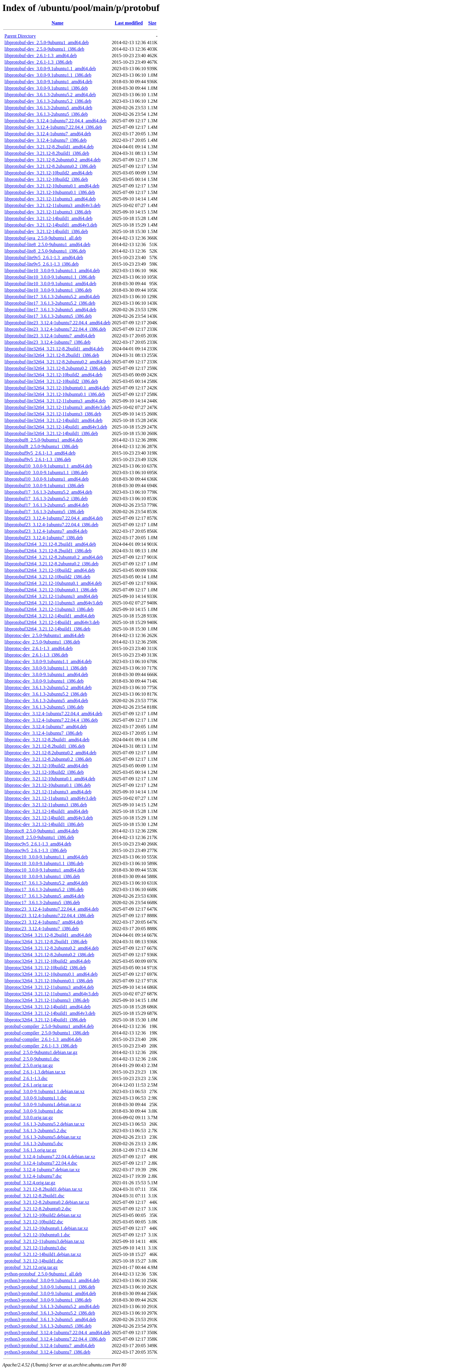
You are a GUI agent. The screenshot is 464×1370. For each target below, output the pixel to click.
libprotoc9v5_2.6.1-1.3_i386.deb (35, 850)
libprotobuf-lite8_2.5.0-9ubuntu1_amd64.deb (47, 244)
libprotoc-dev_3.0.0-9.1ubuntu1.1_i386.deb (45, 667)
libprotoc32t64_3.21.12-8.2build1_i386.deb (45, 941)
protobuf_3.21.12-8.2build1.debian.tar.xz (43, 1189)
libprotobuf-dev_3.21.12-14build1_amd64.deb (48, 218)
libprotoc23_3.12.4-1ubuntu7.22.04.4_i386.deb (49, 915)
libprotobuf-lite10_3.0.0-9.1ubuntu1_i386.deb (48, 290)
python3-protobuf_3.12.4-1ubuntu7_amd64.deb (49, 1345)
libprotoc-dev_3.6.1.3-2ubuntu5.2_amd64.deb (48, 687)
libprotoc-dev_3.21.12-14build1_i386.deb (44, 824)
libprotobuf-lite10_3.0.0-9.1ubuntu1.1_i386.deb (49, 277)
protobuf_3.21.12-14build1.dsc (33, 1260)
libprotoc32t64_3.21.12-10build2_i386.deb (45, 967)
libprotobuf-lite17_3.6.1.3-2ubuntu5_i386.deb (48, 316)
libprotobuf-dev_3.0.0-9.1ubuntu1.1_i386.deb (47, 75)
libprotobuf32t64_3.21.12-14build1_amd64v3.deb (51, 622)
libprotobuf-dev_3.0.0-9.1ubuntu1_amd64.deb (48, 81)
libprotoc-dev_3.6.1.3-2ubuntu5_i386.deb (44, 707)
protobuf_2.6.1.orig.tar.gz (28, 1084)
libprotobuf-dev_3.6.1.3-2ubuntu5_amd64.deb (48, 107)
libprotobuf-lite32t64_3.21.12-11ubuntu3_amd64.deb (55, 400)
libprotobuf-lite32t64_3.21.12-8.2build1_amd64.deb (54, 348)
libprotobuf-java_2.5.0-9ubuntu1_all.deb (43, 237)
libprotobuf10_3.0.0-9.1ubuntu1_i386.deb (44, 485)
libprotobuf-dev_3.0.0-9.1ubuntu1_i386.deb (46, 88)
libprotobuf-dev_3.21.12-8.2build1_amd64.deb (49, 146)
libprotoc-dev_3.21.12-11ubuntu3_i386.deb (45, 804)
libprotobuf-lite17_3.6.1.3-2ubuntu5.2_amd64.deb (52, 296)
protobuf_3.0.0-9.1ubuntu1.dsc (33, 1111)
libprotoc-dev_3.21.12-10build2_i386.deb (44, 772)
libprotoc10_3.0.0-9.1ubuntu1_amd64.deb (44, 869)
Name (57, 22)
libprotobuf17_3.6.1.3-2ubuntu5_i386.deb (44, 511)
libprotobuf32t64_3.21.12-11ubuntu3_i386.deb (49, 609)
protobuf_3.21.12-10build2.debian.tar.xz (42, 1215)
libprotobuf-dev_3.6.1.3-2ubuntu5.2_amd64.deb (50, 94)
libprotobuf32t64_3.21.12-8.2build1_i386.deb (47, 550)
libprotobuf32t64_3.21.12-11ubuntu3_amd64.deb (51, 596)
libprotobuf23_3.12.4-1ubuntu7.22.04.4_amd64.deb (53, 518)
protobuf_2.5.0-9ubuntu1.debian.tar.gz (41, 1052)
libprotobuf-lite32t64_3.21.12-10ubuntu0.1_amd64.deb (56, 387)
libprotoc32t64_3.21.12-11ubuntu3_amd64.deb (49, 987)
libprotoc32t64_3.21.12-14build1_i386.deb (45, 1019)
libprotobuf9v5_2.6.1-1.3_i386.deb (37, 459)
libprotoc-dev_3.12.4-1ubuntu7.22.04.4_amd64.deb (53, 713)
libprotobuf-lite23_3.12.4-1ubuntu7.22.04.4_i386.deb (55, 329)
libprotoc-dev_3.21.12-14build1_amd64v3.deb (48, 817)
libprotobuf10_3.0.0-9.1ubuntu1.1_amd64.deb (48, 466)
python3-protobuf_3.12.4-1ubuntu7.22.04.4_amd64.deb (57, 1332)
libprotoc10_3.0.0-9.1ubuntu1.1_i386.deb (43, 863)
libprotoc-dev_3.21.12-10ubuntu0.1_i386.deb (47, 785)
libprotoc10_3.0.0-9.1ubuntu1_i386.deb (42, 876)
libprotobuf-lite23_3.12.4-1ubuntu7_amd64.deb (49, 335)
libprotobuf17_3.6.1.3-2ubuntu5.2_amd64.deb (48, 492)
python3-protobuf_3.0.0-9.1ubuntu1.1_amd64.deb (51, 1280)
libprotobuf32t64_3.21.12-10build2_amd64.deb (49, 570)
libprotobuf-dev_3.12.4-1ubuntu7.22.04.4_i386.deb (53, 127)
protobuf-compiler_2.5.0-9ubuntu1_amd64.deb (49, 1026)
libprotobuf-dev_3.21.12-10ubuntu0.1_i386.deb (49, 192)
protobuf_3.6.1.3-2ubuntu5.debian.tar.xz (42, 1137)
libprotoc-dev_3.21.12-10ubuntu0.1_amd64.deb (49, 778)
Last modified (129, 22)
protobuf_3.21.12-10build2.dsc (33, 1221)
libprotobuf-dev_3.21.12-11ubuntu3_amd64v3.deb (52, 205)
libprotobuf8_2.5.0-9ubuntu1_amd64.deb (43, 439)
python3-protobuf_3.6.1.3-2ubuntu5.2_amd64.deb (51, 1306)
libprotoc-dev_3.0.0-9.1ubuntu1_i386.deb (44, 681)
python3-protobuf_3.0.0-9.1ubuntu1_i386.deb (47, 1299)
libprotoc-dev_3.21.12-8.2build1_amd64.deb (46, 739)
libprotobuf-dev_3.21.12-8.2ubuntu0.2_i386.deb (50, 166)
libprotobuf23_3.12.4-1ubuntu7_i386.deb (43, 537)
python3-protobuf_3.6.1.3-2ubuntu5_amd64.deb (50, 1319)
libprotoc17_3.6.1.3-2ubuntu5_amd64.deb (44, 896)
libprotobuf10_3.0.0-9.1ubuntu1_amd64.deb (46, 479)
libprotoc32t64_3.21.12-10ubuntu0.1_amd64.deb (51, 974)
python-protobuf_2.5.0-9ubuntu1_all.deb (43, 1273)
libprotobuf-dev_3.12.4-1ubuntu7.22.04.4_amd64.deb (55, 120)
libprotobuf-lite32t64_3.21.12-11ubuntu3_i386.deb (52, 413)
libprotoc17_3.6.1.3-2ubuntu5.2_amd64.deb (46, 882)
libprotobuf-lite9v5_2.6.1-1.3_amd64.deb (43, 257)
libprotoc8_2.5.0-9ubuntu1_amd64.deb (41, 830)
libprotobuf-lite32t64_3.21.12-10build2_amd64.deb (53, 374)
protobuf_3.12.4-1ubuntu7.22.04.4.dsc (40, 1163)
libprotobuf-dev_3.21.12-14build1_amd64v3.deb (50, 224)
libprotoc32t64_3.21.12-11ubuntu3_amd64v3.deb (51, 993)
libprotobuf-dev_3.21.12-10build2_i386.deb (46, 179)
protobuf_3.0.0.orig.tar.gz (28, 1117)
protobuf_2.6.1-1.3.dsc (26, 1078)
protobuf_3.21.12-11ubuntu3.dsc (35, 1247)
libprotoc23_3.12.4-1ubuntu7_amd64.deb (43, 922)
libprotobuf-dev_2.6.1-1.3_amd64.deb (40, 55)
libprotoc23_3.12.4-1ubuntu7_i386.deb (41, 928)
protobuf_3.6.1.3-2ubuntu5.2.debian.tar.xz (44, 1124)
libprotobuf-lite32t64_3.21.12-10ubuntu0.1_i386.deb (54, 394)
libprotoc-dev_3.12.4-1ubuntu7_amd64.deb (45, 726)
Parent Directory (20, 35)
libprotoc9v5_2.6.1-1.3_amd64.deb (37, 843)
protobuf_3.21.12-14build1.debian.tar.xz (42, 1254)
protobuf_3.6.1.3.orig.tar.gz (30, 1150)
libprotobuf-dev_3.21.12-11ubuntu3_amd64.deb (50, 198)
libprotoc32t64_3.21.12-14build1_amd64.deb (47, 1006)
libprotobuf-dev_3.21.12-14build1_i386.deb (46, 231)
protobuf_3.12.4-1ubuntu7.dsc (33, 1176)
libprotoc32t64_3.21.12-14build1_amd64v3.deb (49, 1013)
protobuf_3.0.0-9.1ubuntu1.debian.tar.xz (42, 1104)
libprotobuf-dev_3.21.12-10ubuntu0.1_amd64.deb (51, 185)
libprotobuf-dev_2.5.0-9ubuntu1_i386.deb (44, 49)
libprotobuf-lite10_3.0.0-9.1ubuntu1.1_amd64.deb (52, 270)
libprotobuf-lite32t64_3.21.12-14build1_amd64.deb (53, 420)
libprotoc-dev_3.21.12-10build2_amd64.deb (46, 765)
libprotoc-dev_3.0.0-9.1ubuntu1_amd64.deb (46, 674)
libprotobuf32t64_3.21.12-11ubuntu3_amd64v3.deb (53, 602)
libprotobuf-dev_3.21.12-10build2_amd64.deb (48, 172)
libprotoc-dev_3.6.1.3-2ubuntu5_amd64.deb (46, 700)
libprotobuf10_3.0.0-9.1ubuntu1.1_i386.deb (46, 472)
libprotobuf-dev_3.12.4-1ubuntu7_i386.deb (45, 140)
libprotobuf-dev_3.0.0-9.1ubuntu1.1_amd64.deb (50, 68)
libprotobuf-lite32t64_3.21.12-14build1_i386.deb (51, 433)
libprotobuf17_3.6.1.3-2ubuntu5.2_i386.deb (46, 498)
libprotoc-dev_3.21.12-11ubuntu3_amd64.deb (47, 791)
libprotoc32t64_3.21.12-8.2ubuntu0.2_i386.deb (49, 954)
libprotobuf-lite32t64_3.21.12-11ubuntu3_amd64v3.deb (57, 407)
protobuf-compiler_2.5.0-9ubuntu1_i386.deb (46, 1032)
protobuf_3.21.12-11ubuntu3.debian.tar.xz (44, 1241)
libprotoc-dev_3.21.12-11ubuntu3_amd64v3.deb (50, 798)
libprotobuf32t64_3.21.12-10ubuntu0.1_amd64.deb (53, 583)
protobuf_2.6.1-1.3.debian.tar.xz (34, 1071)
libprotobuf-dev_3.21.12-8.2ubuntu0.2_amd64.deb (52, 159)
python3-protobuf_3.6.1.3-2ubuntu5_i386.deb (47, 1326)
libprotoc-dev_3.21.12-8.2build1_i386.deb (44, 746)
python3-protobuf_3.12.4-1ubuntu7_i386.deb (47, 1352)
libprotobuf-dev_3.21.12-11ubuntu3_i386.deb (47, 211)
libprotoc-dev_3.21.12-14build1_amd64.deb (46, 811)
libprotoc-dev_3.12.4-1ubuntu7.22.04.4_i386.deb (51, 720)
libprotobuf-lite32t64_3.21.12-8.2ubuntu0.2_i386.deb (55, 368)
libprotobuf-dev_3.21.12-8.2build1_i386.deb (46, 153)
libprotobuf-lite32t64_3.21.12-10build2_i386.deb (51, 381)
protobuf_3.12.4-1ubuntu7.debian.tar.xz (42, 1169)
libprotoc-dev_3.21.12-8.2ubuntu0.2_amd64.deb (50, 752)
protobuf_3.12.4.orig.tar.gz (29, 1182)
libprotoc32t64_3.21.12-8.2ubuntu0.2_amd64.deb (51, 948)
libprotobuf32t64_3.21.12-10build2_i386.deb (47, 576)
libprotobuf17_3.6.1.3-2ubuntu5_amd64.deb (46, 505)
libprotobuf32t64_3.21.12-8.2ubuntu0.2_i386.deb (51, 563)
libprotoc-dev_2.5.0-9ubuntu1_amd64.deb (44, 635)
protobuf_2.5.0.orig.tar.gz (28, 1065)
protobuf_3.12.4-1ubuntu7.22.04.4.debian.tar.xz (49, 1156)
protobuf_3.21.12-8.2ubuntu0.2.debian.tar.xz (46, 1202)
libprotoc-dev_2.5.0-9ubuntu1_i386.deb (42, 641)
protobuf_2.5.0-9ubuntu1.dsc (31, 1058)
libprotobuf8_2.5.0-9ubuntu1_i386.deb (41, 446)
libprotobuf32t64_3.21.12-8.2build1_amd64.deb (50, 544)
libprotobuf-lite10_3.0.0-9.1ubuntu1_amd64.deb (50, 283)
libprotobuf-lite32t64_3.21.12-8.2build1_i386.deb (51, 355)
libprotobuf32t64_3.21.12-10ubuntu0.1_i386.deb (50, 589)
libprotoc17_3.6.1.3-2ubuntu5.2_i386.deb (43, 889)
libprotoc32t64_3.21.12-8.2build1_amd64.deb (48, 935)
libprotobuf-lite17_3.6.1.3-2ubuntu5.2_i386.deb (49, 303)
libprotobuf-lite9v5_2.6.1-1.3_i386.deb (41, 264)
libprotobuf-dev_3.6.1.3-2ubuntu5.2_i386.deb (47, 101)
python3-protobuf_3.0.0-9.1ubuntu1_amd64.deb (50, 1293)
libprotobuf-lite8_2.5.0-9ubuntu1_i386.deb (45, 251)
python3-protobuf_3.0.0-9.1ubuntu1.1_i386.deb (49, 1286)
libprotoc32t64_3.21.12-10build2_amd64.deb (47, 961)
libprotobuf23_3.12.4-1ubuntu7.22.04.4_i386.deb (51, 524)
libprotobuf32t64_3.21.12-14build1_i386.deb (47, 628)
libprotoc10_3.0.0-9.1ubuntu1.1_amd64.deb (46, 856)
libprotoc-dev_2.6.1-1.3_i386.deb (36, 654)
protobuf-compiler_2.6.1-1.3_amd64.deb (43, 1039)
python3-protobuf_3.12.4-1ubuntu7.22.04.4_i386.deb (55, 1339)
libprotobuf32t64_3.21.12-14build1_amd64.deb (49, 615)
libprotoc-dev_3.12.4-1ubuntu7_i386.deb (43, 733)
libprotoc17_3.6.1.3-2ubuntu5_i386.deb (42, 902)
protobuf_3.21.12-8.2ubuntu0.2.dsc (37, 1208)
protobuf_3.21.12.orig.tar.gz (31, 1267)
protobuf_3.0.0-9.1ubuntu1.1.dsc (35, 1098)
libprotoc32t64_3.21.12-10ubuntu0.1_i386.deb (48, 980)
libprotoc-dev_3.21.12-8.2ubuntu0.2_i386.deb (48, 759)
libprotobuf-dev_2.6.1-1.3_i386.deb (38, 62)
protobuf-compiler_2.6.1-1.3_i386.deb (40, 1045)
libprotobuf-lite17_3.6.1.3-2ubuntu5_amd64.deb (50, 309)
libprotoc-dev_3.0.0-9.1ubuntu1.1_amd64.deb (48, 661)
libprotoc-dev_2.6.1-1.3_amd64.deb (38, 648)
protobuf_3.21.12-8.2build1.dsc (34, 1195)
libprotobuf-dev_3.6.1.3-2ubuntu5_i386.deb (46, 114)
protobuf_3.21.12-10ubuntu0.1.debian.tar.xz (46, 1228)
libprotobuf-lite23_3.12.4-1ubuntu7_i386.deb (47, 342)
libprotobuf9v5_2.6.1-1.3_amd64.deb (39, 452)
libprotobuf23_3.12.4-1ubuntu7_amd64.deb (45, 531)
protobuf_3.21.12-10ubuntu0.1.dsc (37, 1234)
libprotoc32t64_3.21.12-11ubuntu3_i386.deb (46, 1000)
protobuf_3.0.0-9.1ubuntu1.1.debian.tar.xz (44, 1091)
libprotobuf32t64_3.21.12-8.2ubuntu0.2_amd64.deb (53, 557)
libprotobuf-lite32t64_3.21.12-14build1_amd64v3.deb (55, 426)
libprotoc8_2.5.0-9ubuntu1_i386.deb (39, 837)
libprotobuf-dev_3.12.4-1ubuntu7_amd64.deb (47, 133)
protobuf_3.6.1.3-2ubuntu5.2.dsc (35, 1130)
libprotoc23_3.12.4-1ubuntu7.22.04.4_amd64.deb (51, 909)
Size (152, 22)
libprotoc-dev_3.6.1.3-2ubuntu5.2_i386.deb (45, 694)
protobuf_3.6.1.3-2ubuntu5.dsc (33, 1143)
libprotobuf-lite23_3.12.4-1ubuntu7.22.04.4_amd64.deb (57, 322)
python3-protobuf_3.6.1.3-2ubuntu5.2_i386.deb (49, 1313)
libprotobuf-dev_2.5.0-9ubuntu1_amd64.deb (46, 42)
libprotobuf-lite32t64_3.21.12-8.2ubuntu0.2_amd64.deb (57, 361)
